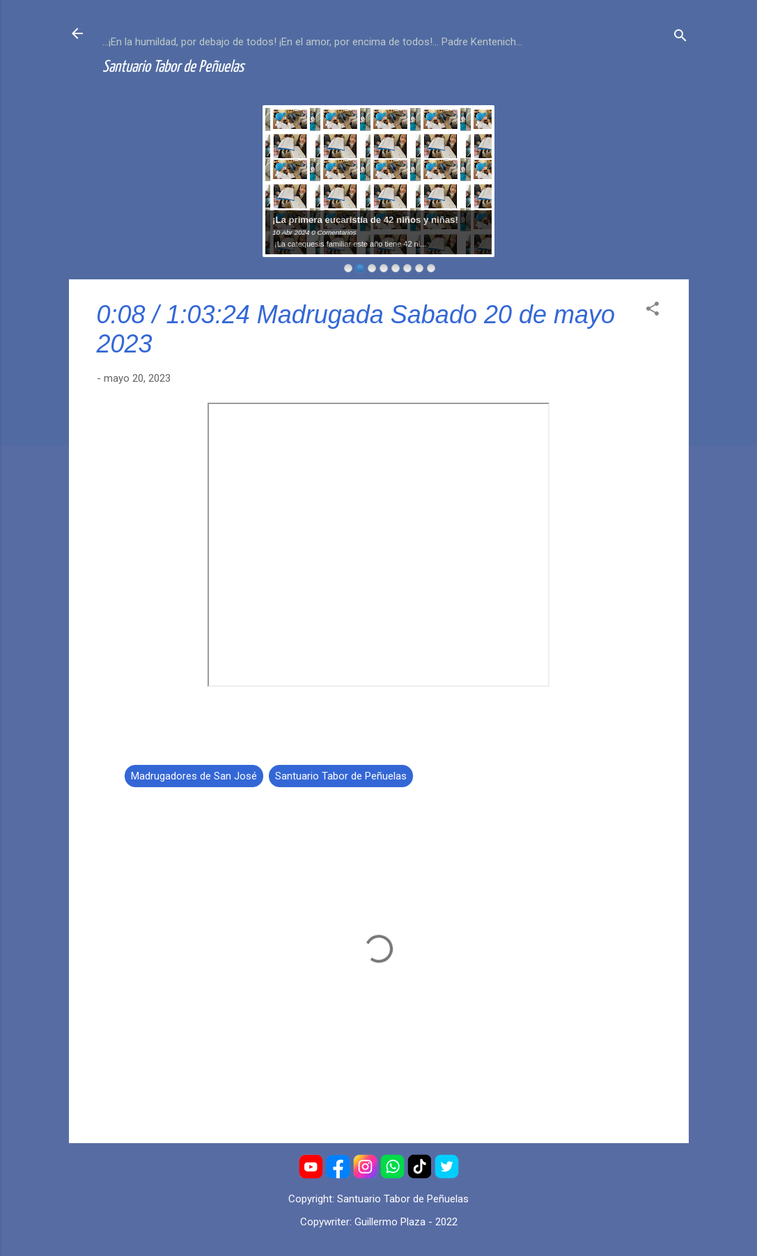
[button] (652, 311)
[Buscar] (680, 38)
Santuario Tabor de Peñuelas (173, 67)
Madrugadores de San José (194, 776)
